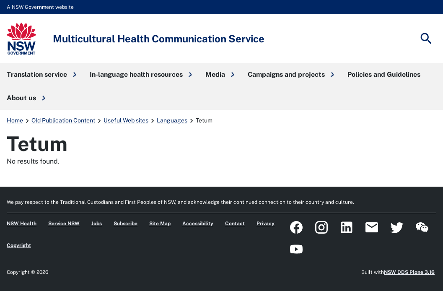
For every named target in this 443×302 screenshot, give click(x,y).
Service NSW (64, 223)
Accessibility (197, 223)
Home (15, 120)
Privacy (265, 223)
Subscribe (125, 223)
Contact (235, 223)
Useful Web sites (126, 120)
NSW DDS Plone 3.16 (409, 272)
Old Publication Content (63, 120)
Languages (172, 120)
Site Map (160, 223)
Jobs (96, 223)
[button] (41, 74)
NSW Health (21, 223)
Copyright (19, 245)
